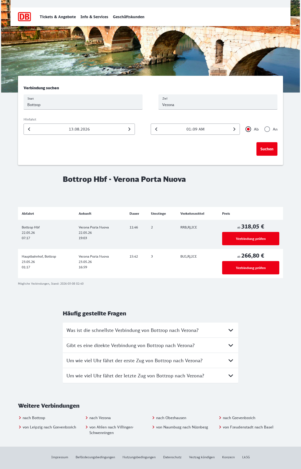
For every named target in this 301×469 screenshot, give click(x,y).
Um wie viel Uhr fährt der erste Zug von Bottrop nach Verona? (150, 360)
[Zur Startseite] (24, 16)
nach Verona (100, 417)
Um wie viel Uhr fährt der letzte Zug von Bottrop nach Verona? (150, 375)
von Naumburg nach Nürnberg (182, 427)
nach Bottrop (34, 417)
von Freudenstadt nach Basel (248, 427)
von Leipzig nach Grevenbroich (49, 427)
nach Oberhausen (171, 417)
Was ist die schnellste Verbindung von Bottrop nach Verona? (150, 330)
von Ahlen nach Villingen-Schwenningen (111, 430)
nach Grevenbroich (239, 417)
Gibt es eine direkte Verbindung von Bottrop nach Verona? (150, 345)
